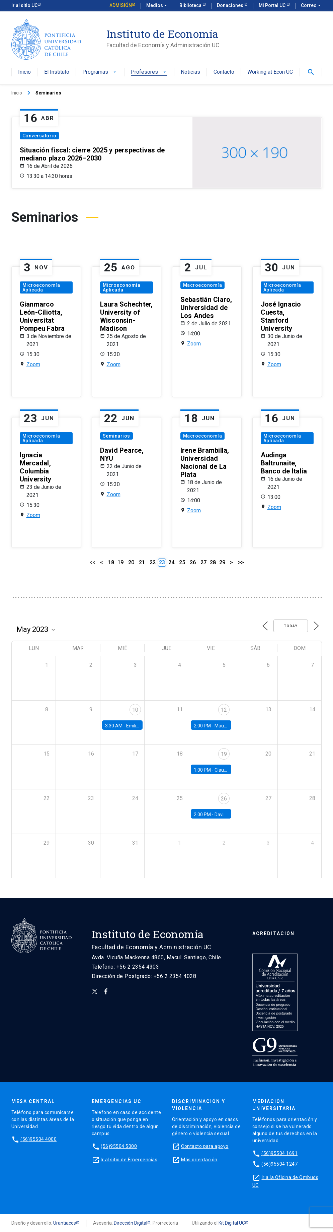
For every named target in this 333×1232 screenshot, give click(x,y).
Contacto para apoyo (205, 1146)
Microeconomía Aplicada (41, 287)
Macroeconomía (202, 285)
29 (222, 562)
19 (120, 562)
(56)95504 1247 (279, 1164)
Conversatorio (39, 135)
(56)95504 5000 (119, 1146)
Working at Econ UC (270, 72)
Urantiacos (64, 1223)
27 (203, 562)
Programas (99, 72)
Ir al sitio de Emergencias (129, 1159)
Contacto (224, 72)
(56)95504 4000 (38, 1139)
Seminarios (116, 436)
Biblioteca (190, 5)
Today (291, 626)
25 (182, 562)
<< (92, 562)
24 (171, 562)
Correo (311, 6)
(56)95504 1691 (279, 1153)
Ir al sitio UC (24, 5)
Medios (157, 6)
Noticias (190, 72)
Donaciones (230, 5)
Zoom (33, 364)
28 (213, 562)
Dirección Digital (130, 1223)
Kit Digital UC (232, 1223)
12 (224, 710)
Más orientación (199, 1159)
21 (142, 562)
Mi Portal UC (272, 5)
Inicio (24, 72)
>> (241, 562)
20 (131, 562)
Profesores (149, 72)
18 (111, 562)
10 (135, 710)
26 (193, 562)
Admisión (120, 5)
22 (153, 562)
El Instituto (56, 72)
